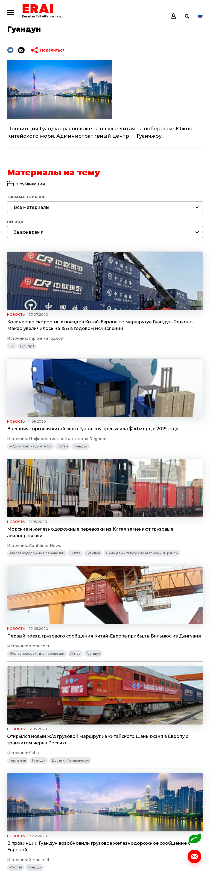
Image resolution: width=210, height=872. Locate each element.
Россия (111, 601)
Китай (158, 359)
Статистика (80, 810)
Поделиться (52, 50)
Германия (18, 601)
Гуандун (27, 359)
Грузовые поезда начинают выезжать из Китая (54, 687)
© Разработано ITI (26, 858)
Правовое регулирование (32, 716)
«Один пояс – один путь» (126, 359)
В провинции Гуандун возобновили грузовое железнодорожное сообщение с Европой (143, 572)
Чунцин (16, 723)
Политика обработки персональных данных (52, 834)
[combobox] (105, 207)
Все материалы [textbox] (31, 207)
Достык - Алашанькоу (70, 601)
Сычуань (87, 716)
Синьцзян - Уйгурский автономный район (45, 488)
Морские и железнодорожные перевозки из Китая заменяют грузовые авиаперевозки (53, 448)
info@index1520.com (182, 786)
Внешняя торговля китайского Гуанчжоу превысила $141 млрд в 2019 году (149, 325)
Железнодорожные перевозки (37, 472)
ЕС (12, 359)
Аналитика (79, 801)
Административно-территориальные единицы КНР (54, 708)
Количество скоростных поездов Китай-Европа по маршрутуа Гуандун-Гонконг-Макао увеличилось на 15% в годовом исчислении (54, 331)
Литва (75, 472)
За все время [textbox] (28, 232)
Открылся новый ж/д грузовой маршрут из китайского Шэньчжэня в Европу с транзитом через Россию (54, 577)
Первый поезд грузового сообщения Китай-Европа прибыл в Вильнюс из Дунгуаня (145, 448)
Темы (72, 819)
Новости (76, 792)
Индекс (75, 784)
